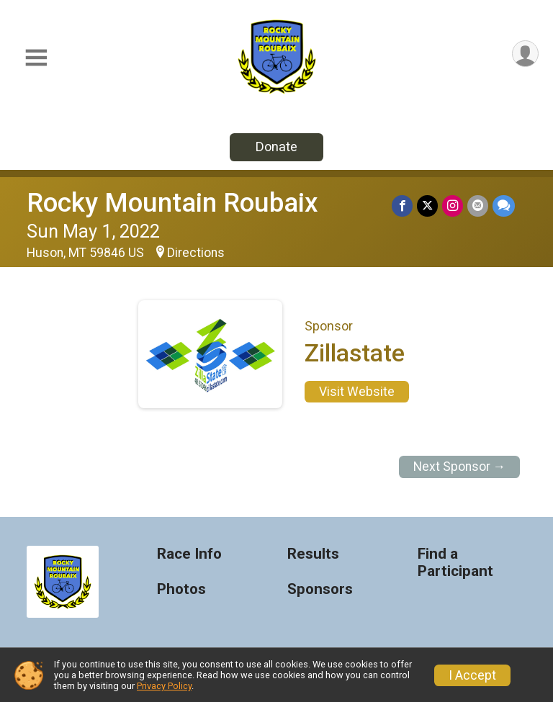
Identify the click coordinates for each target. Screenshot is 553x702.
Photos (181, 589)
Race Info (189, 554)
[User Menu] (525, 53)
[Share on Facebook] (402, 205)
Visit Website (357, 391)
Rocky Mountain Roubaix (172, 202)
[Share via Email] (477, 205)
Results (313, 554)
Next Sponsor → (459, 466)
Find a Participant (455, 563)
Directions (196, 253)
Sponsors (320, 589)
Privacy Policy (164, 685)
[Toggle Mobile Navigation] (36, 58)
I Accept (472, 675)
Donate (276, 146)
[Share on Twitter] (427, 205)
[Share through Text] (504, 205)
